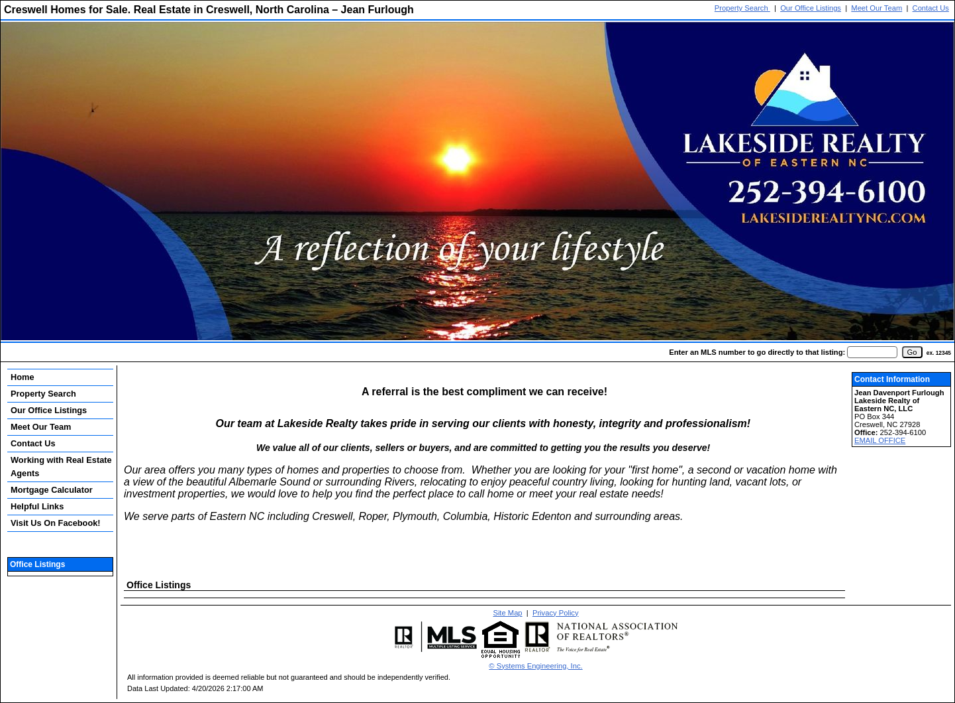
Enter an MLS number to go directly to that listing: (757, 352)
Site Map (507, 613)
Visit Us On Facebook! (56, 523)
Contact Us (931, 8)
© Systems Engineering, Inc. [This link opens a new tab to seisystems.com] (535, 666)
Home (22, 377)
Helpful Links (37, 506)
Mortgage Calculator (52, 490)
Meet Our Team (876, 8)
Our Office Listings (810, 8)
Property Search (742, 8)
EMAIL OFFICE (879, 440)
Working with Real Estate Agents (61, 466)
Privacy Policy (555, 613)
